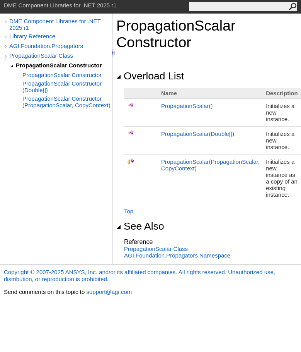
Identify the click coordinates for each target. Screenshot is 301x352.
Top (128, 211)
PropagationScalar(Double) (197, 133)
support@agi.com (109, 291)
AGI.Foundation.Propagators (46, 46)
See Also (140, 226)
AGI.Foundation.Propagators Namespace (177, 255)
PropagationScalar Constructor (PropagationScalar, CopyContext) (66, 101)
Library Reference (32, 36)
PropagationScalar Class (41, 55)
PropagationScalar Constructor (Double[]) (62, 86)
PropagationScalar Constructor (59, 65)
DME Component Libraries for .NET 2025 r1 (54, 24)
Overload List (150, 76)
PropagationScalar (187, 106)
